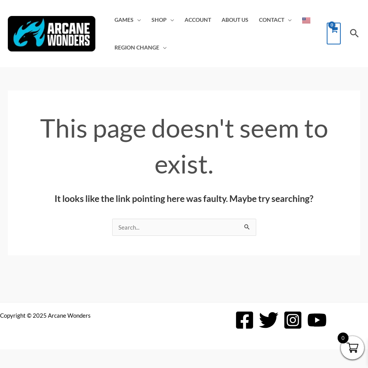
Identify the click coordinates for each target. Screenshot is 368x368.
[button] (354, 34)
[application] (137, 20)
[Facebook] (244, 320)
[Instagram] (293, 320)
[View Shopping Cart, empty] (334, 33)
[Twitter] (268, 320)
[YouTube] (317, 320)
